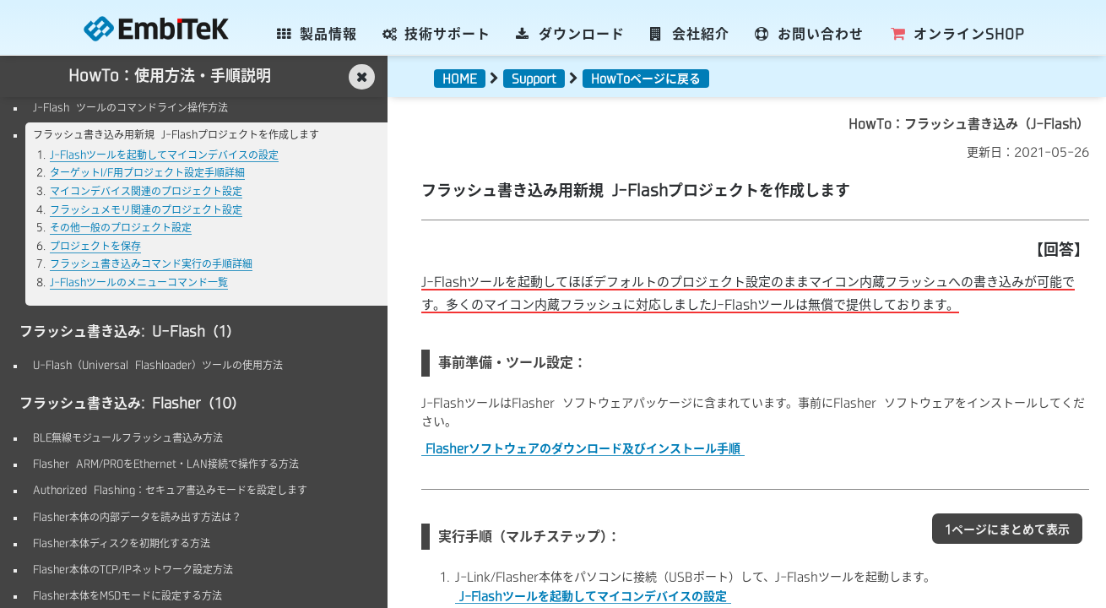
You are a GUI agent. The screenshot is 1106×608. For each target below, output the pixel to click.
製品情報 (317, 34)
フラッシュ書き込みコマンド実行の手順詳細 (151, 263)
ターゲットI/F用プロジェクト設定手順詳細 (147, 172)
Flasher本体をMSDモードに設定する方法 (127, 595)
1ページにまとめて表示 (1007, 529)
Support (534, 78)
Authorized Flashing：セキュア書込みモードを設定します (170, 490)
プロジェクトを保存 (95, 246)
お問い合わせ (809, 34)
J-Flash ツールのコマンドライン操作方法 (130, 107)
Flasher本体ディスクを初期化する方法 (121, 543)
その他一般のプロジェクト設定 (121, 227)
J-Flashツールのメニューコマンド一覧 (139, 282)
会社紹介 (690, 34)
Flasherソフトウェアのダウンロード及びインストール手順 (583, 448)
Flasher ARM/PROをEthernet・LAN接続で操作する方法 (166, 464)
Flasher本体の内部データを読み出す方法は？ (137, 517)
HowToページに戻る (646, 78)
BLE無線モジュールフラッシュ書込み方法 (128, 437)
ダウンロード (570, 34)
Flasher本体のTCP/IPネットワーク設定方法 (133, 569)
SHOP (956, 33)
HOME (459, 78)
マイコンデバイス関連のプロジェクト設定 (146, 191)
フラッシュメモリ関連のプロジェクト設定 (146, 209)
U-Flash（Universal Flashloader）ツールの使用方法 (158, 365)
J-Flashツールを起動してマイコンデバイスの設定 (164, 154)
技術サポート (436, 34)
